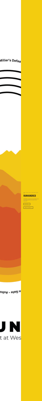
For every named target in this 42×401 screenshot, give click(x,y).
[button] (27, 204)
